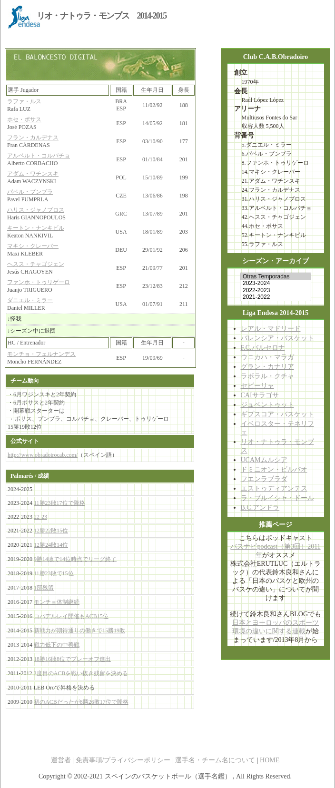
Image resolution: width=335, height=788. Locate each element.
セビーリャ (257, 385)
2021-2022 (275, 297)
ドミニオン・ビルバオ (274, 469)
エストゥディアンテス (274, 488)
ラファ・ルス (24, 101)
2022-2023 (275, 290)
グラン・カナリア (267, 366)
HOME (269, 760)
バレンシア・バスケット (277, 338)
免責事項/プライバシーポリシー (123, 760)
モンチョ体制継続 (56, 602)
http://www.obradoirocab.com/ (43, 455)
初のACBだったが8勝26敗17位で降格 (81, 702)
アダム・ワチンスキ (33, 173)
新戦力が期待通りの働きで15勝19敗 (79, 630)
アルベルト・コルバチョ (38, 155)
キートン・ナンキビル (35, 228)
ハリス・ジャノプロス (35, 210)
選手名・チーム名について (215, 760)
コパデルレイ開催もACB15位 (71, 616)
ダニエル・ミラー (30, 300)
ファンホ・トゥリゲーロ (38, 282)
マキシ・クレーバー (33, 246)
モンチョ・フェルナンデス (41, 354)
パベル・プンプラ (30, 191)
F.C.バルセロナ (263, 347)
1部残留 (44, 587)
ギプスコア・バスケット (277, 414)
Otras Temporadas (275, 276)
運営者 (61, 760)
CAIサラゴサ (260, 395)
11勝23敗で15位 (54, 573)
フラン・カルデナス (33, 137)
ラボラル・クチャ (267, 376)
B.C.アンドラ (260, 507)
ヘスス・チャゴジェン (35, 264)
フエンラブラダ (264, 479)
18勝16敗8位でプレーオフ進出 (72, 659)
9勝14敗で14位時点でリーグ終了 (75, 559)
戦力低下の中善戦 (56, 644)
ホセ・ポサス (24, 119)
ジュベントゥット (267, 404)
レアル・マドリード (271, 328)
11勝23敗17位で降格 (59, 503)
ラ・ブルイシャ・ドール (277, 498)
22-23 (40, 516)
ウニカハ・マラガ (267, 357)
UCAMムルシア (264, 459)
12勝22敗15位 (51, 530)
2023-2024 (275, 283)
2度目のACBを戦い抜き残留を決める (81, 673)
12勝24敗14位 (51, 545)
